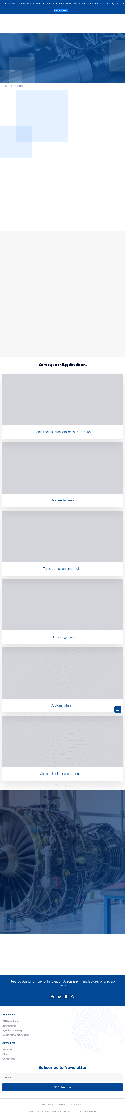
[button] (61, 10)
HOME (5, 86)
